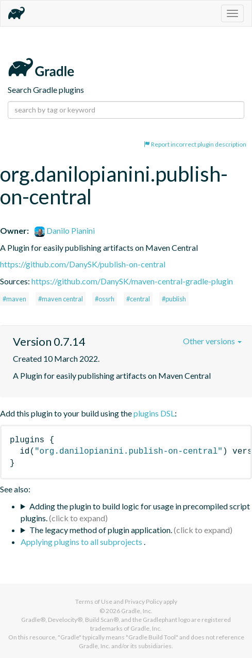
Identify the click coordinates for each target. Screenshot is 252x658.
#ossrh (104, 299)
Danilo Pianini (65, 230)
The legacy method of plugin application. (100, 530)
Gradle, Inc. (137, 611)
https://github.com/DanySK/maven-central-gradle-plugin (132, 281)
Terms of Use (93, 601)
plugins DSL (154, 413)
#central (138, 299)
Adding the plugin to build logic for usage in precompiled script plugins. (135, 512)
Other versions (212, 341)
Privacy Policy (143, 601)
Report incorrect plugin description (195, 144)
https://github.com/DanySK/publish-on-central (82, 264)
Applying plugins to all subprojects (82, 542)
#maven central (60, 299)
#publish (174, 299)
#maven (14, 299)
